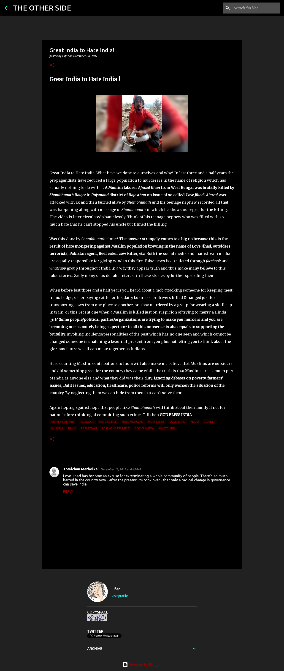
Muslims (57, 428)
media (195, 421)
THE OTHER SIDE (42, 8)
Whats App (167, 428)
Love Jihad (177, 421)
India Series (156, 421)
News (72, 428)
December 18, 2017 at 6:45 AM (120, 469)
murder (209, 421)
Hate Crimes (108, 421)
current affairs (62, 421)
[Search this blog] (256, 8)
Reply (68, 491)
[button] (52, 65)
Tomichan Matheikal (81, 469)
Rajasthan (89, 428)
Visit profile (119, 596)
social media (144, 428)
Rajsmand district (116, 428)
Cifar (115, 589)
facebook (87, 421)
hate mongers (132, 421)
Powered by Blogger (142, 665)
